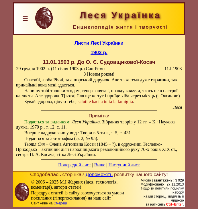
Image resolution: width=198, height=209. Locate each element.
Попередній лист (74, 164)
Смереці (60, 203)
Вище (99, 164)
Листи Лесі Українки (99, 43)
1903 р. (99, 52)
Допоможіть (99, 174)
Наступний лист (124, 164)
